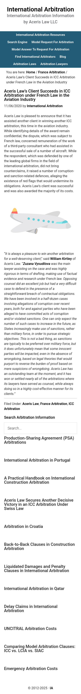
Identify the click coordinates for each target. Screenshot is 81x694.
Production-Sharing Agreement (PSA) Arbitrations (39, 440)
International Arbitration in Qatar (34, 588)
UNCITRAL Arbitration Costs (30, 628)
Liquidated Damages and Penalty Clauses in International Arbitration (36, 568)
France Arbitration (53, 404)
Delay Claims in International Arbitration (30, 608)
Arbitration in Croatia (23, 526)
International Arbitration (40, 9)
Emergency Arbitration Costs (30, 668)
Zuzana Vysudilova (36, 264)
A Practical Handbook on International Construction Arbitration (39, 480)
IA (51, 688)
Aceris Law (30, 404)
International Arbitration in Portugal (37, 460)
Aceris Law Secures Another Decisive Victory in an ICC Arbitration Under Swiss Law (38, 504)
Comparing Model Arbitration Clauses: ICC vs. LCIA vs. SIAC (39, 648)
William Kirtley (61, 259)
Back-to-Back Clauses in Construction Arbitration (39, 546)
